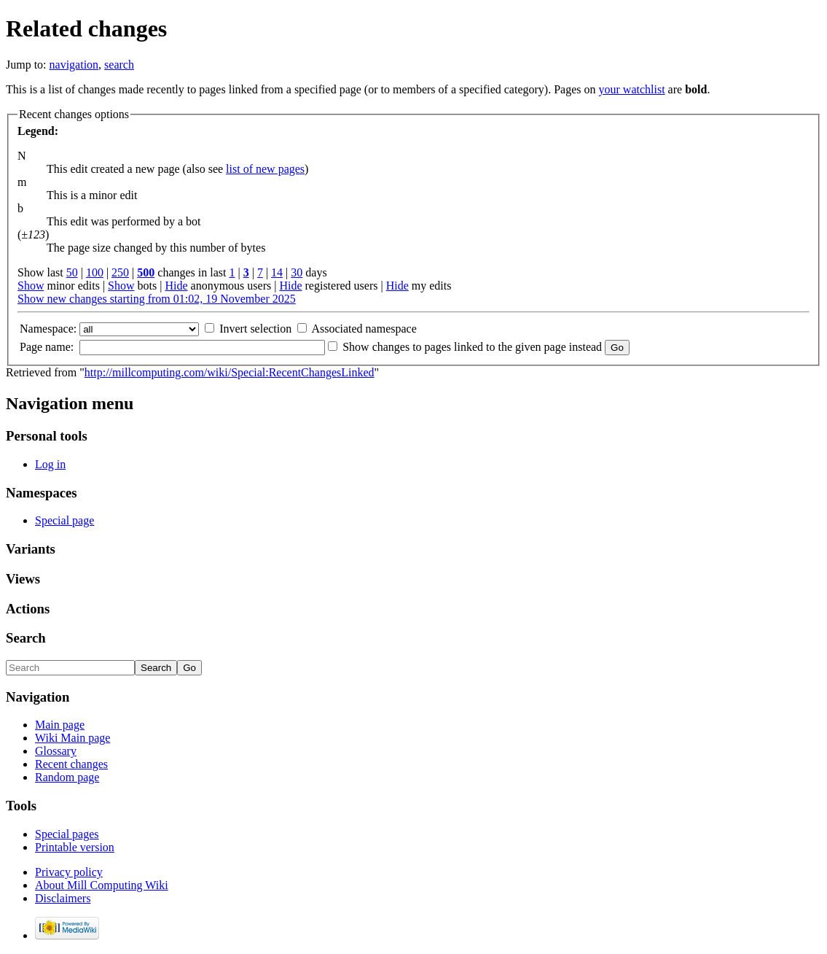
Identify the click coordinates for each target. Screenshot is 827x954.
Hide (176, 285)
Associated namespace (363, 328)
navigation (74, 64)
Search (26, 637)
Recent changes (71, 764)
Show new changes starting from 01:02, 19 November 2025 (156, 298)
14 (277, 272)
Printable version (74, 847)
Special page (64, 520)
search (119, 64)
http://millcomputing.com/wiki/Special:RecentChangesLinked (230, 372)
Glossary (56, 751)
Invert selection (255, 328)
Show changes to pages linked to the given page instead (472, 347)
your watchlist (632, 89)
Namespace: (48, 328)
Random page (67, 777)
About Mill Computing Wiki (101, 885)
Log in (50, 464)
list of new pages (265, 169)
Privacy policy (69, 872)
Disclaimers (62, 898)
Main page (60, 724)
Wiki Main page (72, 738)
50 (72, 272)
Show (30, 285)
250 (120, 272)
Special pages (67, 834)
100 (94, 272)
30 (296, 272)
